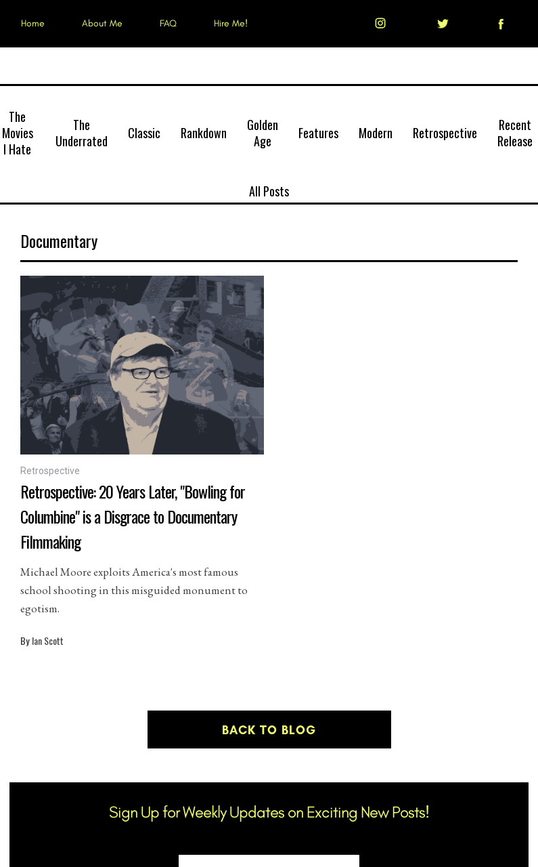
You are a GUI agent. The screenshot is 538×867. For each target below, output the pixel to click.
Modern (376, 133)
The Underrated (81, 133)
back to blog (269, 730)
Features (318, 133)
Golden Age (262, 133)
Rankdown (204, 133)
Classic (144, 133)
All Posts (269, 191)
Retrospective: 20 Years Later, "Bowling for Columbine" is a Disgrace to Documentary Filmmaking (132, 516)
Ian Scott (48, 640)
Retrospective (445, 133)
